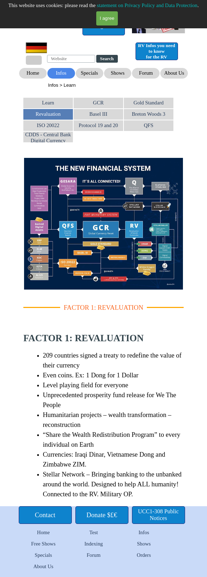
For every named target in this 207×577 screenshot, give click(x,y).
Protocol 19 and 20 (98, 125)
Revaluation (48, 114)
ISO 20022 (48, 125)
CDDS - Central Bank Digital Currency (48, 137)
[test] (103, 26)
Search (107, 58)
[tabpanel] (104, 85)
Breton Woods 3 (149, 114)
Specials (43, 555)
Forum (93, 555)
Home (43, 532)
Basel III (98, 114)
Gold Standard (148, 102)
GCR (98, 102)
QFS (148, 125)
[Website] (71, 59)
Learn (48, 102)
